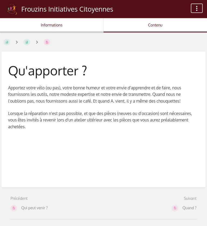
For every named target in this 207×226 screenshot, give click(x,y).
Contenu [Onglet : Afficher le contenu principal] (155, 25)
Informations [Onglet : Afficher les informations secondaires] (51, 25)
